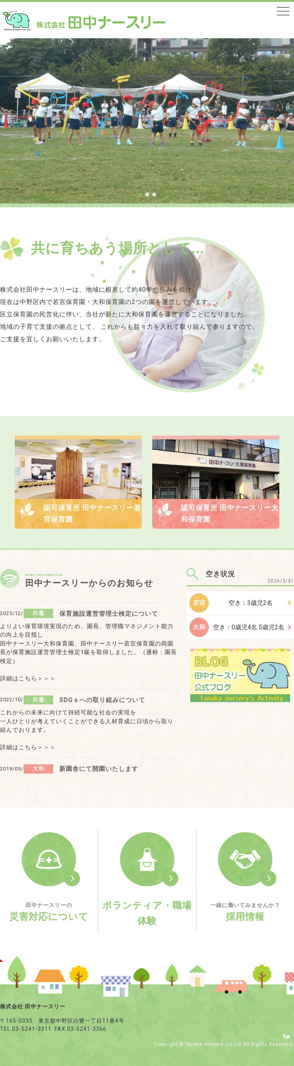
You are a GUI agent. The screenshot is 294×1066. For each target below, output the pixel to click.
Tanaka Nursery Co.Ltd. (214, 1044)
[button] (140, 194)
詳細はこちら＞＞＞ (28, 678)
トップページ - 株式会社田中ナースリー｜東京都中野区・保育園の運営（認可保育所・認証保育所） (84, 21)
